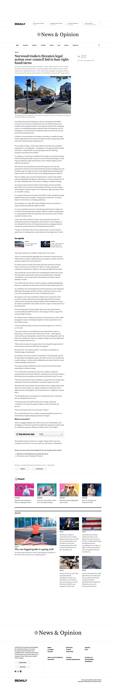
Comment (39, 469)
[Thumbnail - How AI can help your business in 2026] (91, 493)
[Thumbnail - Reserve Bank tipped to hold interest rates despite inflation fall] (52, 244)
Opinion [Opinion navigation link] (34, 45)
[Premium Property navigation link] (92, 24)
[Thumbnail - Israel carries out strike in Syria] (69, 571)
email (23, 423)
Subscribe (22, 662)
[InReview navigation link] (75, 24)
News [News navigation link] (17, 45)
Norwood (17, 465)
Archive (68, 657)
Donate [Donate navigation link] (66, 45)
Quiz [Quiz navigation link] (59, 45)
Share (23, 469)
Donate (22, 667)
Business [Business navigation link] (25, 45)
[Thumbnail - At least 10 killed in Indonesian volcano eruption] (91, 571)
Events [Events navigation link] (51, 45)
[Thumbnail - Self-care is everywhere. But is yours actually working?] (46, 493)
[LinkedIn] (20, 671)
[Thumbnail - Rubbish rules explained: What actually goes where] (24, 493)
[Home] (23, 24)
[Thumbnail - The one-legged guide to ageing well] (26, 244)
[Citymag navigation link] (58, 24)
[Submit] (61, 434)
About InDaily (97, 680)
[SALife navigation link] (40, 24)
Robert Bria (50, 465)
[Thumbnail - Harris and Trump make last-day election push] (91, 535)
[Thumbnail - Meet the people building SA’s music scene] (69, 493)
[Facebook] (15, 671)
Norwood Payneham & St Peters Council (33, 465)
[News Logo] (58, 34)
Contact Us (89, 657)
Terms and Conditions (55, 657)
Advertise (51, 659)
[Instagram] (18, 671)
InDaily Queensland (73, 659)
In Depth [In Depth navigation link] (43, 45)
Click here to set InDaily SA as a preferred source (32, 454)
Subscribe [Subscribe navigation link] (75, 45)
